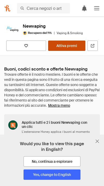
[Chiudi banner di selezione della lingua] (97, 141)
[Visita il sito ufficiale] (92, 46)
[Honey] (7, 8)
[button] (97, 8)
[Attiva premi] (66, 46)
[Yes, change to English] (52, 174)
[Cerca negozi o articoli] (43, 8)
